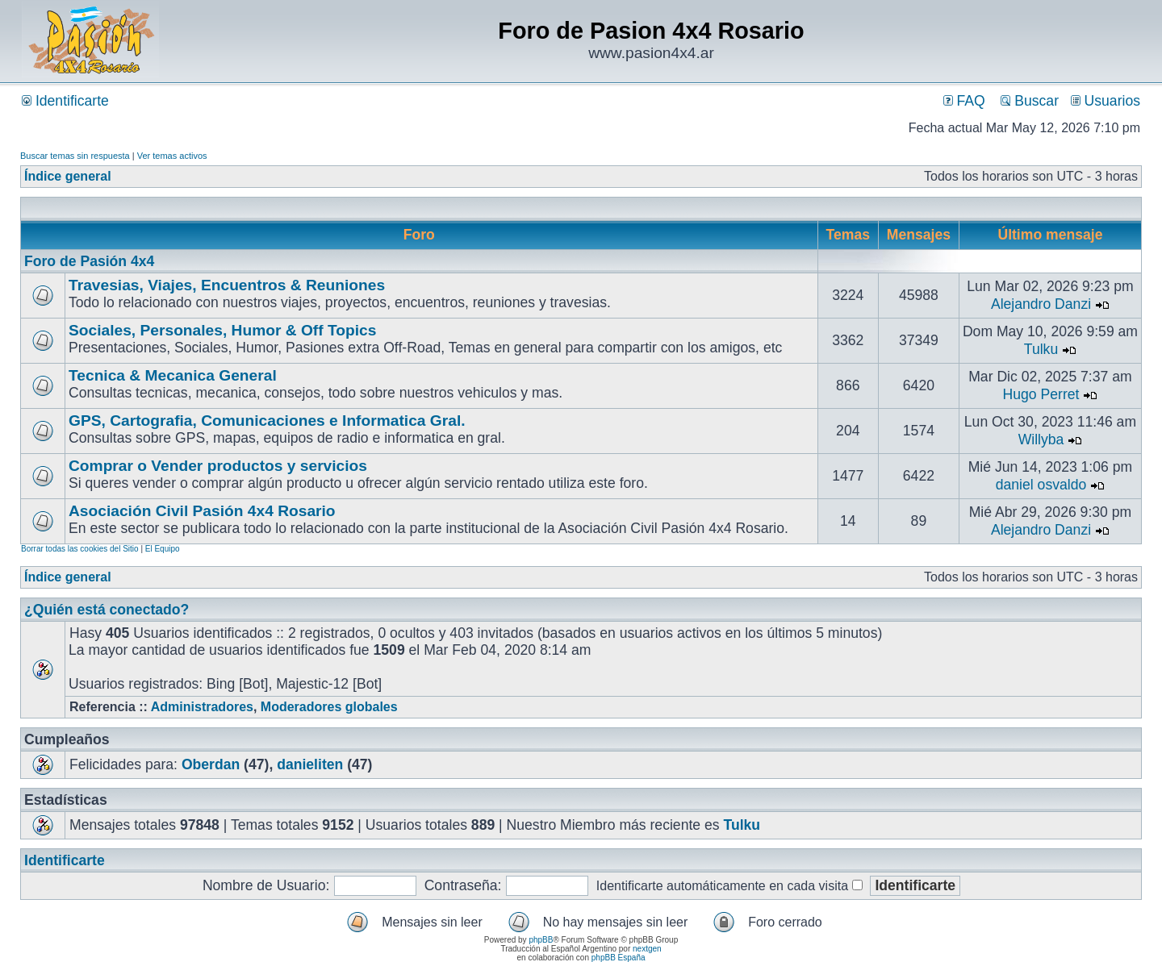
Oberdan (211, 764)
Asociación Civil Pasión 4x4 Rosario (202, 510)
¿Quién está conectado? (106, 610)
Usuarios (1105, 101)
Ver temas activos (172, 155)
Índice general (67, 176)
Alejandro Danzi (1041, 304)
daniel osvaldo (1041, 485)
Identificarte (65, 101)
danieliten (310, 764)
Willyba (1041, 439)
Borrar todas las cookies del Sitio (80, 548)
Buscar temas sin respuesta (75, 155)
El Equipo (162, 548)
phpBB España (618, 957)
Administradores (202, 707)
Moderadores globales (329, 707)
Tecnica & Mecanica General (173, 375)
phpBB (541, 939)
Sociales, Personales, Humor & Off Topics (222, 330)
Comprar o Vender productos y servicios (218, 465)
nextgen (647, 948)
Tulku (1041, 349)
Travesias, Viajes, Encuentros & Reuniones (227, 285)
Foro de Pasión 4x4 (89, 261)
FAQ (964, 101)
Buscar (1030, 101)
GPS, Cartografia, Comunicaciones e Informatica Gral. (267, 420)
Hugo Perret (1041, 394)
